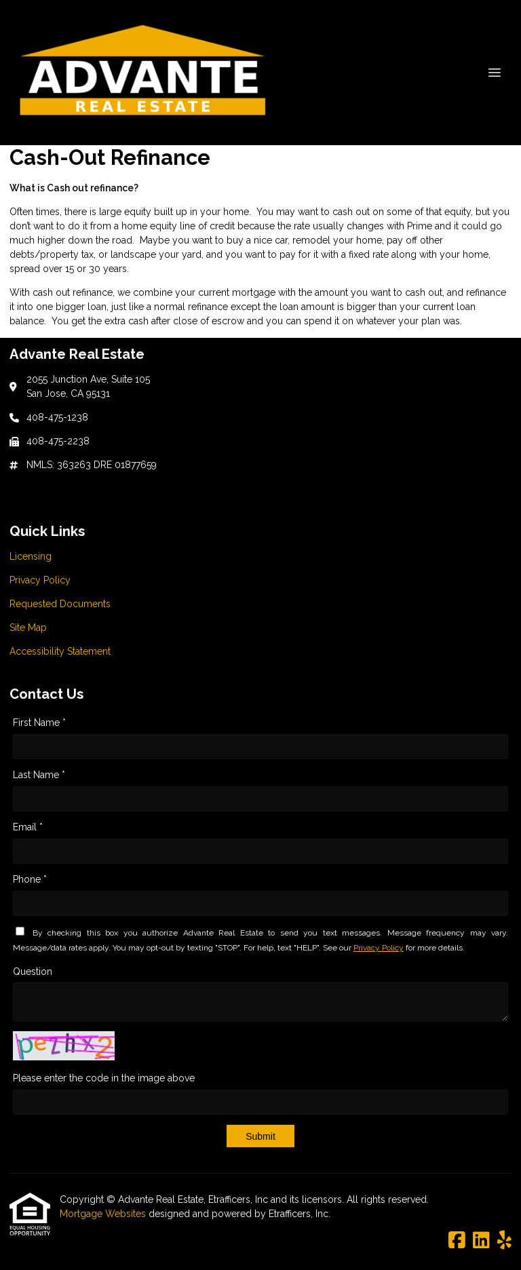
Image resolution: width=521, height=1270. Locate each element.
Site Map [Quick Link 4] (28, 627)
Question (32, 971)
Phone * (30, 879)
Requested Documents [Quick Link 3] (60, 603)
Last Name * (39, 774)
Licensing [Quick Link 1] (30, 556)
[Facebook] (456, 1241)
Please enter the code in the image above (104, 1078)
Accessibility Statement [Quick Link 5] (60, 651)
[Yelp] (504, 1241)
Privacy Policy (378, 947)
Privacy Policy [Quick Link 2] (40, 580)
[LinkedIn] (481, 1241)
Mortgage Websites (104, 1213)
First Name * (39, 722)
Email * (28, 827)
